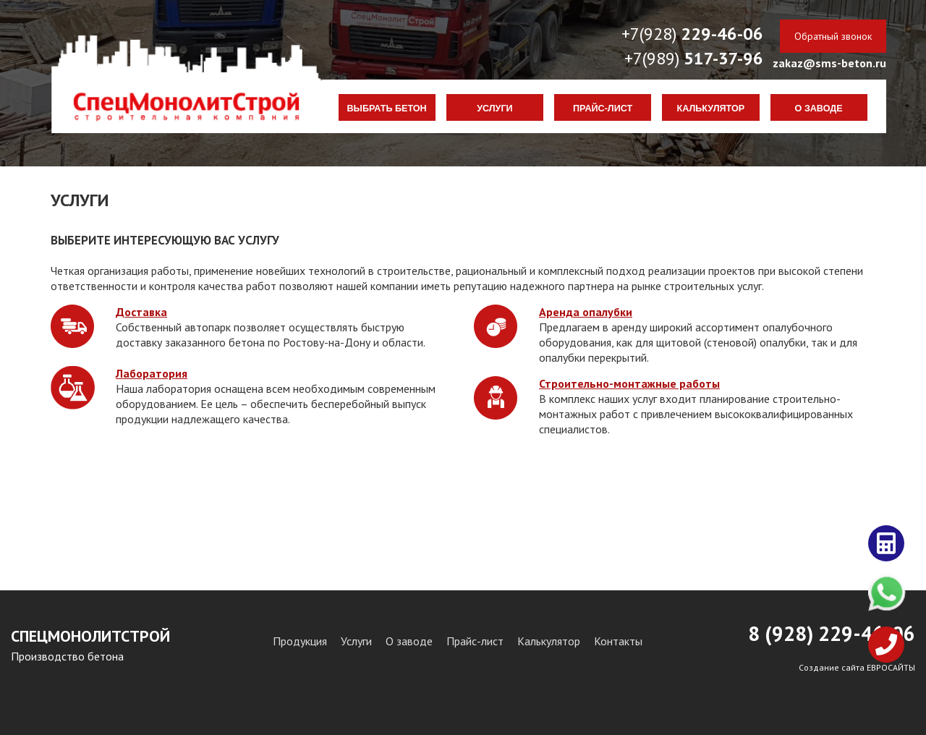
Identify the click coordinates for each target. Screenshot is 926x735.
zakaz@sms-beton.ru (829, 63)
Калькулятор (711, 108)
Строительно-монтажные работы (629, 383)
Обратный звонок (833, 36)
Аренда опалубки (585, 312)
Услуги (494, 108)
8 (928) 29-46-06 (831, 633)
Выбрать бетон (387, 108)
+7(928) (692, 33)
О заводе (819, 108)
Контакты (618, 641)
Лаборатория (151, 373)
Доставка (141, 312)
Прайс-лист (602, 108)
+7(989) (693, 58)
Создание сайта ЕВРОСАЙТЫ (857, 667)
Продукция (300, 641)
